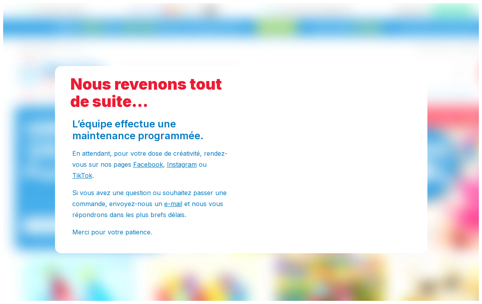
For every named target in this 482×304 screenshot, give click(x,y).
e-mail (173, 204)
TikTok (82, 175)
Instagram (182, 164)
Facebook (148, 164)
